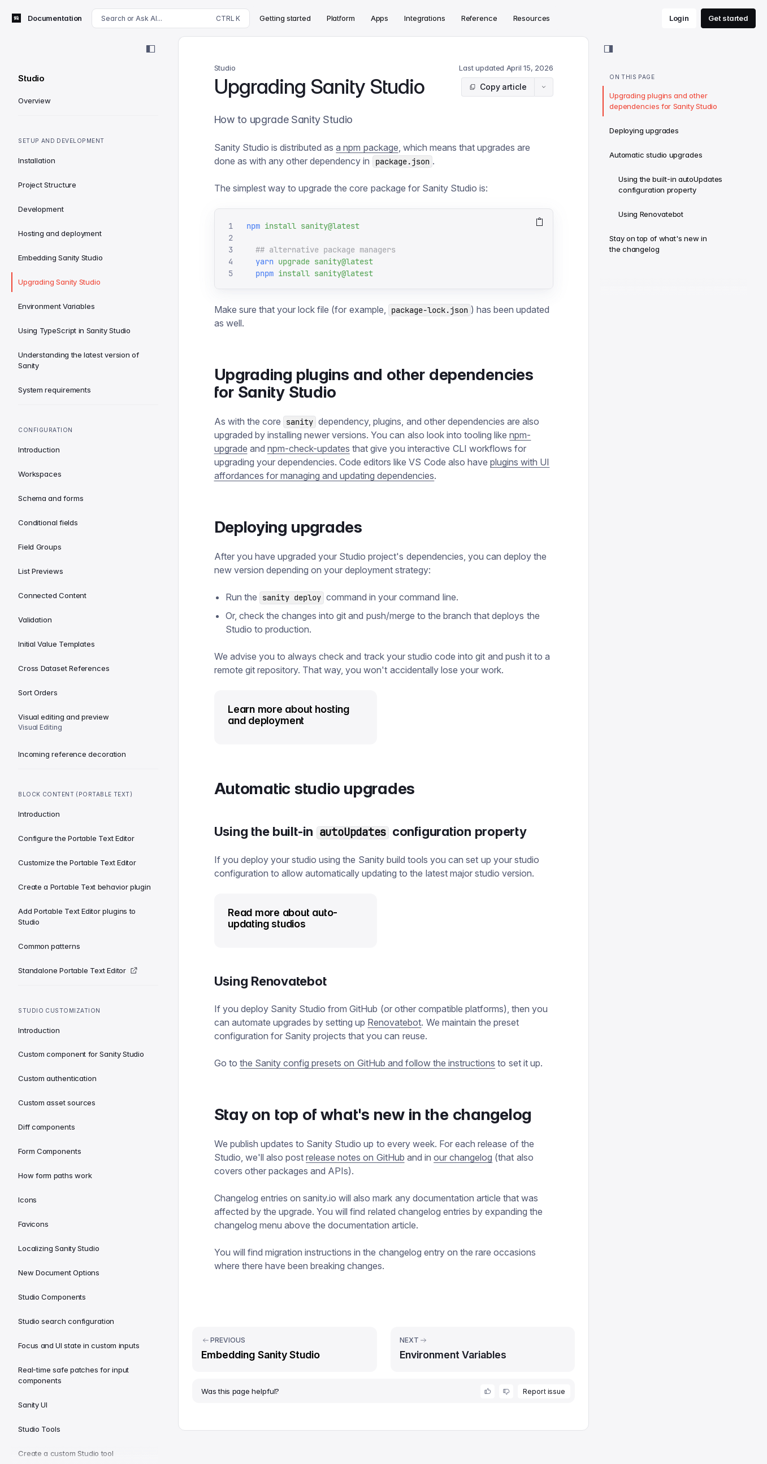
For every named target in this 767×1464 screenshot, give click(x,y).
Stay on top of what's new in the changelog (658, 244)
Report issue (544, 1391)
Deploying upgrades (644, 130)
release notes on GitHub (355, 1157)
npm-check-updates (308, 448)
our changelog (463, 1157)
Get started (728, 18)
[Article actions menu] (543, 87)
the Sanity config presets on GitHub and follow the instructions (367, 1063)
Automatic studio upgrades (656, 154)
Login (679, 18)
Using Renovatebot (650, 214)
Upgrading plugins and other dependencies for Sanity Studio (663, 101)
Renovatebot (394, 1022)
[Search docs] (171, 18)
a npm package (367, 147)
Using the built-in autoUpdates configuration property (670, 184)
